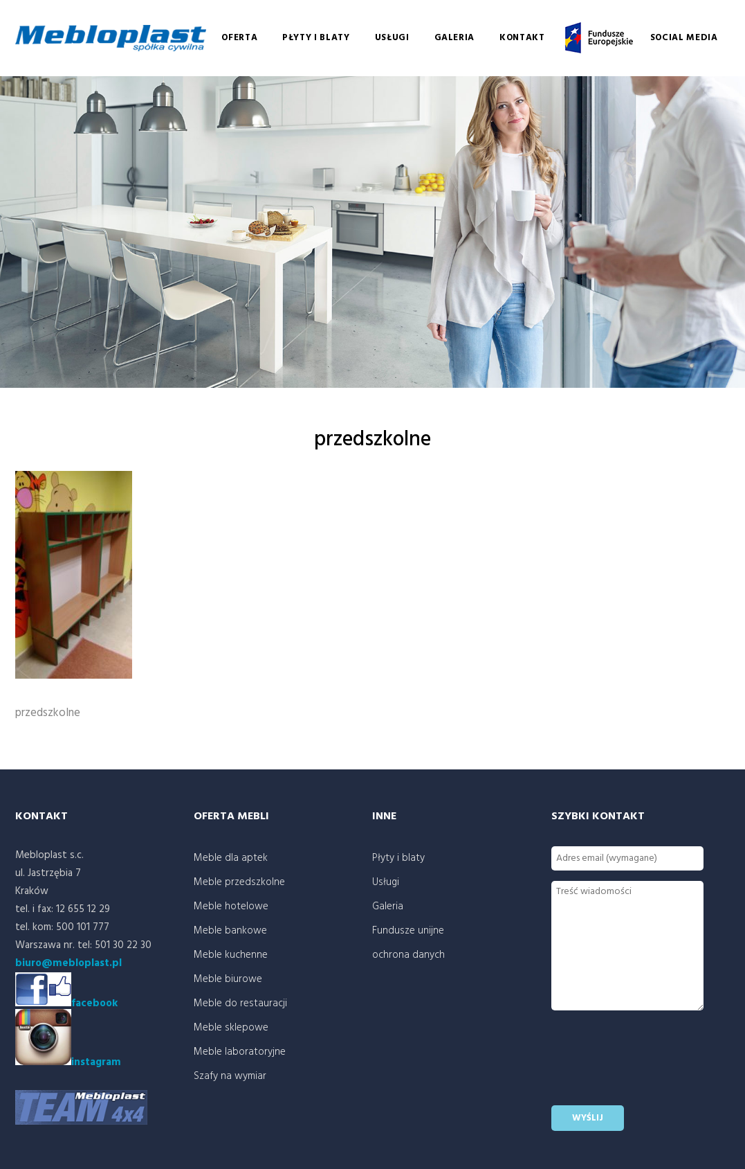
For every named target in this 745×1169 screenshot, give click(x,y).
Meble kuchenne (231, 955)
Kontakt (522, 37)
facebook (94, 1003)
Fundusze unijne (598, 38)
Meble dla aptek (231, 858)
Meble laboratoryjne (240, 1052)
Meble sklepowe (231, 1027)
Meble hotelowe (231, 906)
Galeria (454, 37)
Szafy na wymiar (230, 1076)
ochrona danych (408, 955)
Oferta (239, 37)
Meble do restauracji (240, 1003)
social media (684, 37)
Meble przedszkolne (239, 882)
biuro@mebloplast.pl (68, 963)
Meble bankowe (230, 930)
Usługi (392, 37)
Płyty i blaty (315, 37)
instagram (68, 1062)
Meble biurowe (228, 979)
